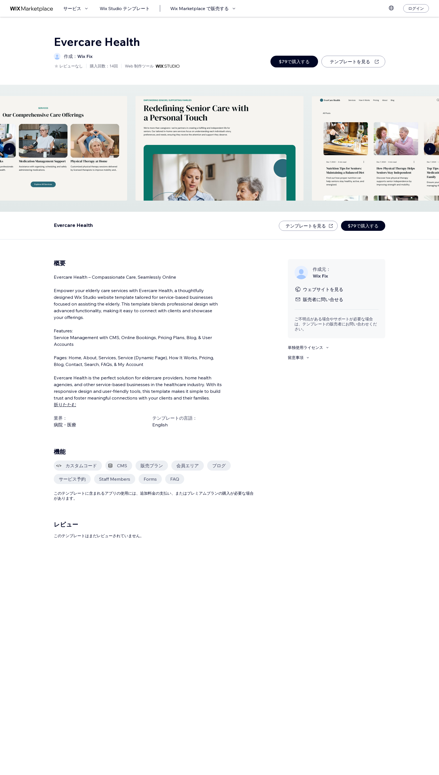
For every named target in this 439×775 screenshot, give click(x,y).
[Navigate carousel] (9, 149)
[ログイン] (416, 8)
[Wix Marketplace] (31, 8)
